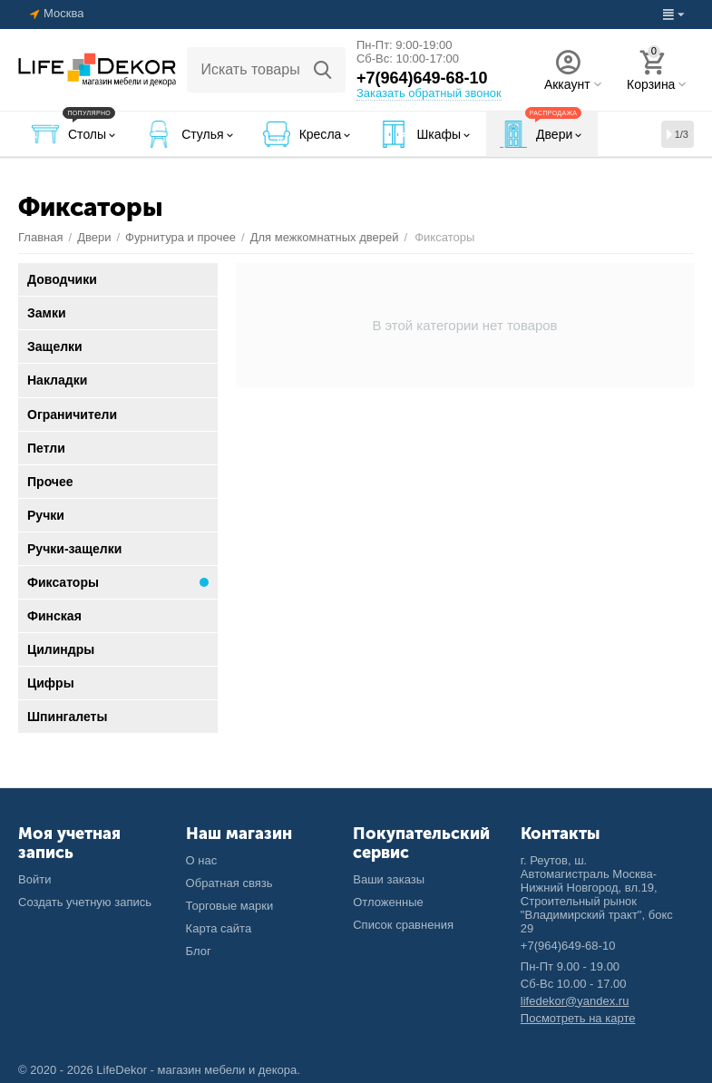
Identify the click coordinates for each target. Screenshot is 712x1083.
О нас (202, 860)
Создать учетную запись (84, 902)
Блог (198, 951)
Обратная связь (229, 883)
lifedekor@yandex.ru (575, 1001)
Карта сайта (219, 928)
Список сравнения (403, 925)
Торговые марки (230, 905)
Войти (34, 879)
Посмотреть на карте (578, 1018)
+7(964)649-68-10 (422, 78)
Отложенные (388, 902)
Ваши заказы (388, 879)
